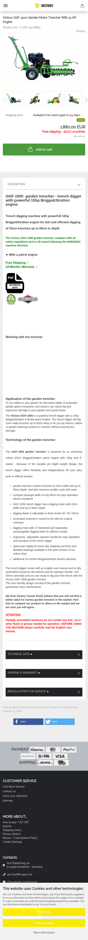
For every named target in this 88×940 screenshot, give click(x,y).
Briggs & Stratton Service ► (28, 691)
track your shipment (15, 795)
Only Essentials (44, 923)
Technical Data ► (20, 654)
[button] (28, 721)
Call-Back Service (14, 786)
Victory (80, 31)
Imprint (7, 826)
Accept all (44, 912)
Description (16, 184)
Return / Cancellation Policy (20, 837)
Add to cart (39, 149)
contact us (9, 791)
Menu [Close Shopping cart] (6, 5)
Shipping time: (14, 115)
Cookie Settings (12, 841)
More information (44, 932)
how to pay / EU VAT (16, 822)
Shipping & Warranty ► (24, 672)
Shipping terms (12, 830)
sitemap (8, 800)
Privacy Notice (48, 904)
